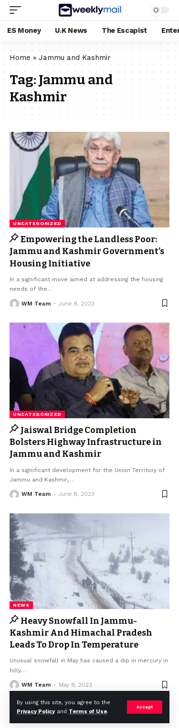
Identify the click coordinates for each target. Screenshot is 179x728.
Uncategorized (37, 223)
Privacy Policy (36, 711)
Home (20, 57)
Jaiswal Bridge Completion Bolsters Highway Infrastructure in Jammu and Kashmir (86, 442)
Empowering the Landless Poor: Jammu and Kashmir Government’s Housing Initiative (87, 251)
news (21, 605)
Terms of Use (88, 711)
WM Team (36, 303)
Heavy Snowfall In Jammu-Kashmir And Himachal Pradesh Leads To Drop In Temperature (81, 633)
